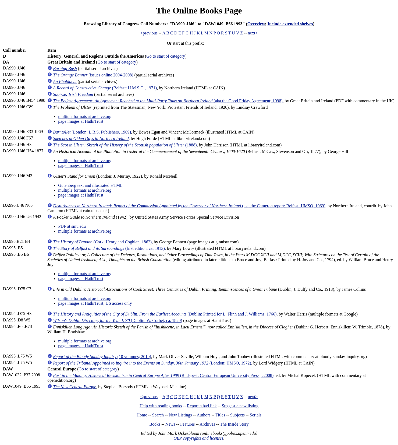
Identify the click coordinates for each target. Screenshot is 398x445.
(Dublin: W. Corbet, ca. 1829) (117, 320)
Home (142, 415)
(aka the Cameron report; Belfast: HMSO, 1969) (189, 206)
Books (154, 424)
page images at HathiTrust (80, 121)
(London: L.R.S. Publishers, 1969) (92, 132)
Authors (204, 415)
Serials (256, 415)
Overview (256, 24)
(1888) (125, 145)
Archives (207, 424)
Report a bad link (202, 406)
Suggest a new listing (240, 406)
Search (158, 415)
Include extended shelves (290, 24)
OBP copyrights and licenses (198, 438)
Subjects (237, 415)
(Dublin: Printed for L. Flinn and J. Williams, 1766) (164, 314)
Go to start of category (165, 56)
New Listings (180, 415)
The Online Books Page (199, 10)
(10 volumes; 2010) (102, 356)
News (170, 424)
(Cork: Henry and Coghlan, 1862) (102, 242)
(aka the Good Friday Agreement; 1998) (167, 101)
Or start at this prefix (185, 43)
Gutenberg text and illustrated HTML (90, 185)
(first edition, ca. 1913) (109, 248)
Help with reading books (161, 406)
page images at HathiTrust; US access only (95, 303)
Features (187, 424)
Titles (220, 415)
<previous (149, 33)
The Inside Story (234, 424)
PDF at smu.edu (72, 226)
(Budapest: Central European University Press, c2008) (163, 375)
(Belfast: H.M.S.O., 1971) (105, 88)
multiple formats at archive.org (84, 116)
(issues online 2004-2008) (93, 75)
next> (253, 33)
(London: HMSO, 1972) (152, 363)
